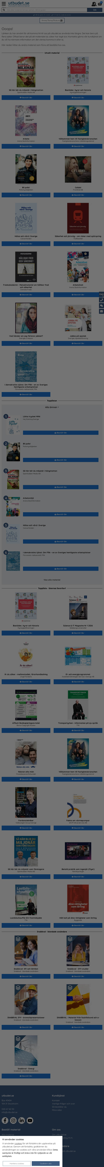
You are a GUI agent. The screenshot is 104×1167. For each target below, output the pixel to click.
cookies (18, 1143)
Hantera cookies (17, 1163)
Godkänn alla (45, 1163)
